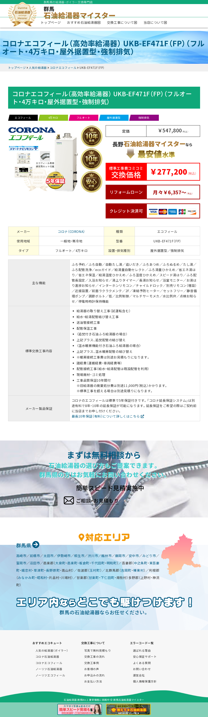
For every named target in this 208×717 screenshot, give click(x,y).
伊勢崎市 (64, 555)
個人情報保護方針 (145, 681)
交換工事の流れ (94, 656)
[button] (84, 22)
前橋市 (35, 555)
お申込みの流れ (94, 675)
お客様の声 (91, 668)
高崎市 (21, 555)
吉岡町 (126, 569)
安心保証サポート (145, 656)
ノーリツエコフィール (50, 675)
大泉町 (60, 562)
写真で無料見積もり (97, 650)
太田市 (48, 555)
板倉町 (84, 562)
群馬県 (27, 544)
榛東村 (138, 569)
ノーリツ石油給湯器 (49, 668)
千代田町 (98, 562)
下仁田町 (108, 576)
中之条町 (140, 562)
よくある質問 (142, 662)
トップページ (51, 22)
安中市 (134, 555)
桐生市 (79, 555)
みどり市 (149, 555)
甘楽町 (94, 576)
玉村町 (95, 569)
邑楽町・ (73, 562)
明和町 (112, 562)
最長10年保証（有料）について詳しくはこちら (106, 416)
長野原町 (53, 569)
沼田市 (35, 562)
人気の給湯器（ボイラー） (52, 650)
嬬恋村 (27, 569)
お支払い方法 (93, 681)
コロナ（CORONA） (71, 231)
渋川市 (93, 555)
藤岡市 (120, 555)
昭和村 (42, 576)
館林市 (106, 555)
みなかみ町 (26, 576)
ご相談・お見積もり (110, 499)
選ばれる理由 (142, 650)
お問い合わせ (142, 668)
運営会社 (139, 675)
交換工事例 (91, 662)
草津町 (39, 569)
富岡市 (21, 562)
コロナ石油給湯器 (47, 656)
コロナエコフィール (49, 662)
